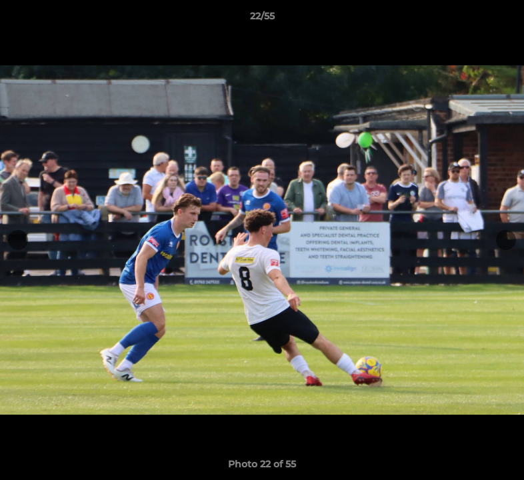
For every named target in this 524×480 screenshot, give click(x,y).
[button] (500, 19)
